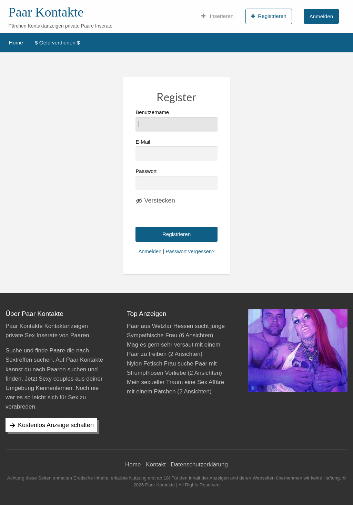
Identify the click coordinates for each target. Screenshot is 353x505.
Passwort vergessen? (189, 251)
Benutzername (176, 120)
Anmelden (321, 16)
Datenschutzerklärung (199, 464)
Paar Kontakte (45, 12)
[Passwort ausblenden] (155, 200)
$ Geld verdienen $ (57, 42)
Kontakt (156, 464)
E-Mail (176, 150)
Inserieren (217, 16)
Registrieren (268, 16)
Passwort (146, 171)
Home (16, 42)
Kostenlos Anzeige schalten (56, 425)
